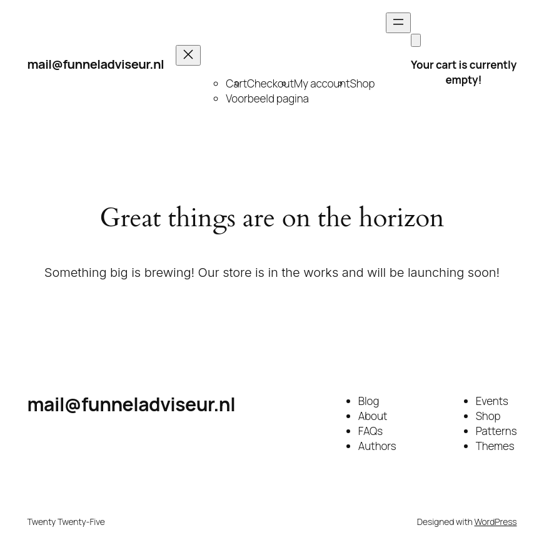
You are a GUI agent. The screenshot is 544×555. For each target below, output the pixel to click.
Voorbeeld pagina (267, 98)
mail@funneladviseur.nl (96, 64)
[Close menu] (188, 55)
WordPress (496, 522)
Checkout (270, 83)
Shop (362, 83)
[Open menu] (398, 22)
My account (322, 83)
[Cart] (416, 40)
